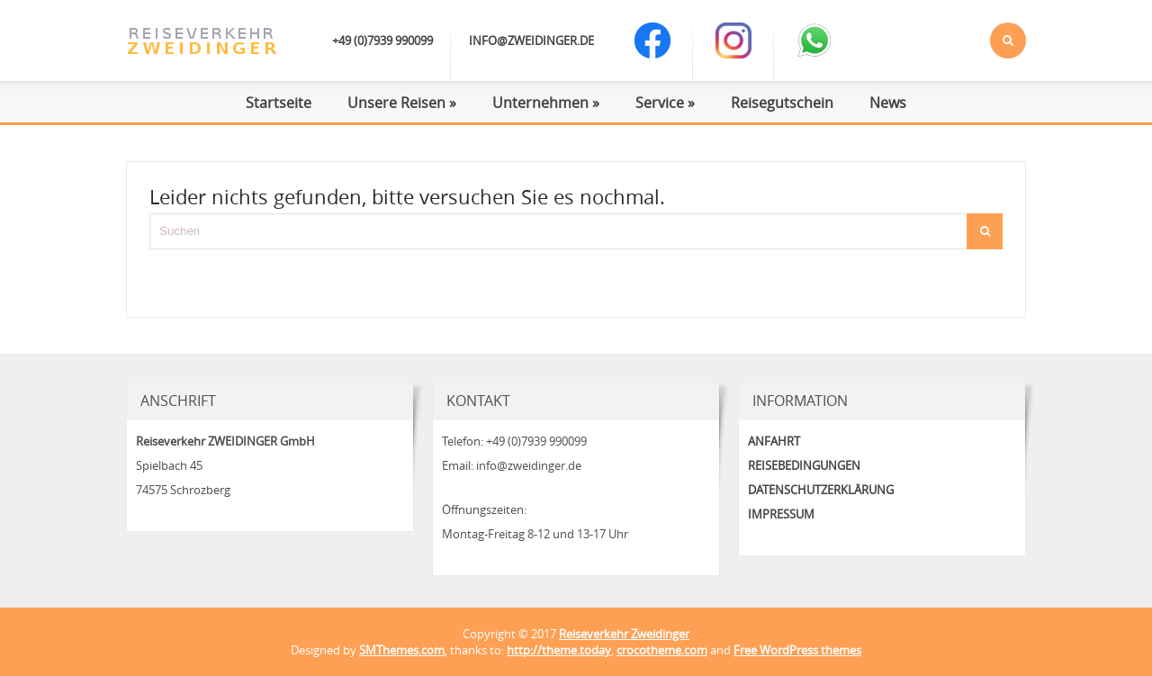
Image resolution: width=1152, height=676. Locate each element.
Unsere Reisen (401, 103)
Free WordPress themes (797, 650)
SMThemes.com (402, 650)
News (887, 103)
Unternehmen (545, 103)
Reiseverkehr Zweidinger (624, 634)
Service (665, 103)
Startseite (278, 103)
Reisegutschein (782, 103)
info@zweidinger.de (531, 40)
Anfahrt (774, 441)
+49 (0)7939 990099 (382, 40)
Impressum (781, 514)
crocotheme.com (661, 650)
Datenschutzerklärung (821, 490)
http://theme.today (559, 650)
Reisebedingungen (804, 465)
